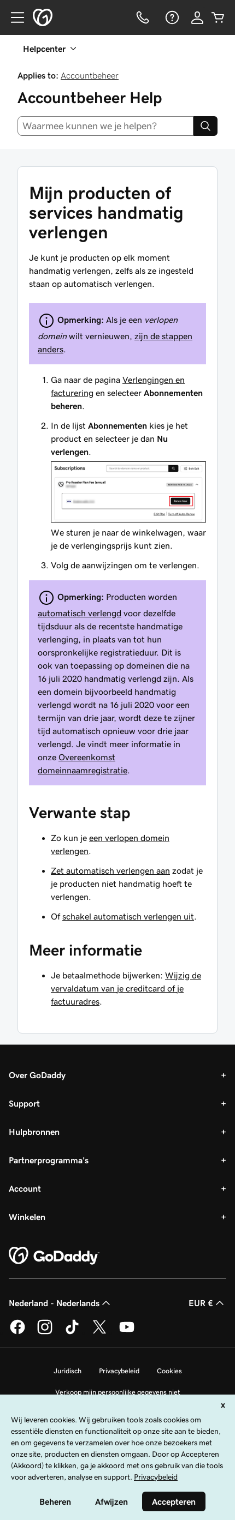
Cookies (169, 1370)
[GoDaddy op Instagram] (45, 1332)
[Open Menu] (13, 17)
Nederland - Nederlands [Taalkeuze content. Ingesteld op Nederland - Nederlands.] (61, 1302)
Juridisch (67, 1370)
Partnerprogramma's (49, 1160)
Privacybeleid (119, 1370)
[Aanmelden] (197, 17)
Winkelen (27, 1216)
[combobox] (105, 126)
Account (25, 1188)
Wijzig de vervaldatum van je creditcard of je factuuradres (126, 988)
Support (24, 1103)
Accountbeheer (90, 75)
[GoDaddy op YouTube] (127, 1332)
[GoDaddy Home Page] (54, 1256)
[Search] (205, 126)
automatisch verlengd (79, 613)
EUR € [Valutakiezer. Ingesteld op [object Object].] (207, 1302)
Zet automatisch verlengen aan (110, 870)
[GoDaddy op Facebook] (17, 1332)
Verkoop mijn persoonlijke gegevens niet (117, 1392)
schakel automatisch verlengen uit (128, 916)
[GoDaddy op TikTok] (72, 1332)
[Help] (171, 17)
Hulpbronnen (34, 1131)
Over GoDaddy (37, 1075)
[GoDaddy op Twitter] (99, 1332)
